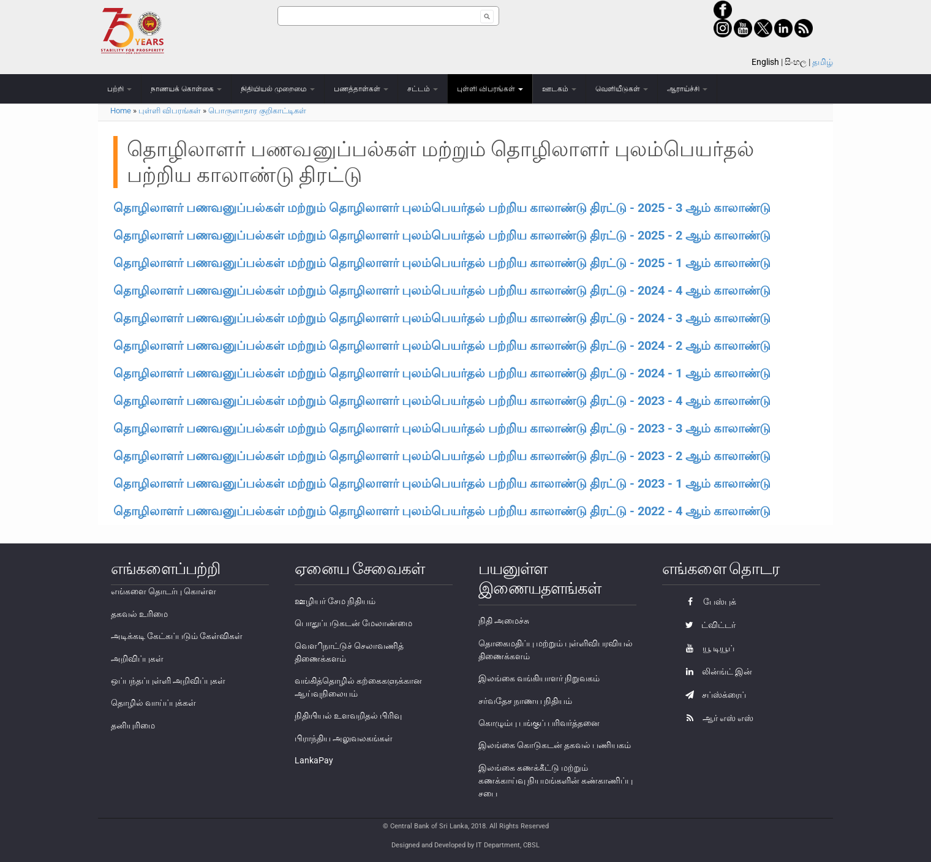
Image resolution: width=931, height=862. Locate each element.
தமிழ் (822, 62)
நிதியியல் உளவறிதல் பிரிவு (348, 715)
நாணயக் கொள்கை (186, 89)
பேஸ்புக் (707, 602)
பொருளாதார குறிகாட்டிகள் (257, 110)
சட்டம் (422, 89)
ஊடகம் (559, 89)
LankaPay (314, 760)
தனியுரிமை (133, 725)
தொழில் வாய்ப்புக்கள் (153, 703)
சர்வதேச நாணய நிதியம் (525, 701)
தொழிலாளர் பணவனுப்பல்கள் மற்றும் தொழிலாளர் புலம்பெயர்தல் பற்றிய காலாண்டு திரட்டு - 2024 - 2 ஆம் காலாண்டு (442, 345)
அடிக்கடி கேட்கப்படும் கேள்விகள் (177, 636)
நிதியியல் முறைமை (278, 89)
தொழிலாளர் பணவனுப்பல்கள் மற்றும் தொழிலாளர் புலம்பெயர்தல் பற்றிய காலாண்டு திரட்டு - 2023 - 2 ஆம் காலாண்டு (442, 455)
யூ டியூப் (706, 648)
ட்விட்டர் (707, 625)
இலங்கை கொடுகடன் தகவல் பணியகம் (554, 745)
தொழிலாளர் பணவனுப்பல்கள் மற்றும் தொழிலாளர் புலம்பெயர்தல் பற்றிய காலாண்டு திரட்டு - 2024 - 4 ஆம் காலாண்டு (442, 290)
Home (120, 110)
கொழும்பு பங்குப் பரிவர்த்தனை (539, 723)
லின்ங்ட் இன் (715, 671)
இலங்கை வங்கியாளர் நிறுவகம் (539, 678)
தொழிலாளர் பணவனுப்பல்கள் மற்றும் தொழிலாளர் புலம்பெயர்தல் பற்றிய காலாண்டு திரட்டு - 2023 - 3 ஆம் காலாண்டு (442, 428)
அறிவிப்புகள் (137, 659)
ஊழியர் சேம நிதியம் (335, 601)
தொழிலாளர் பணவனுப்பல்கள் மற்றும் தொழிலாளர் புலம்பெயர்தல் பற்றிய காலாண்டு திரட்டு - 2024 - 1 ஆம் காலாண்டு (442, 373)
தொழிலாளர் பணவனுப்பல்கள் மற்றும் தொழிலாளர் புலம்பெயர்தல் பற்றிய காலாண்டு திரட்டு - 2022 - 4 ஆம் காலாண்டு (442, 511)
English (765, 62)
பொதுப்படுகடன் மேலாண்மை (353, 623)
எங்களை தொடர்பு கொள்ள (163, 591)
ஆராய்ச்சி (687, 89)
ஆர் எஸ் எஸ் (716, 718)
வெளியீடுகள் (621, 89)
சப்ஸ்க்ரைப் (712, 695)
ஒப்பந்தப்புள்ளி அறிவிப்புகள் (168, 681)
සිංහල (796, 62)
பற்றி (119, 89)
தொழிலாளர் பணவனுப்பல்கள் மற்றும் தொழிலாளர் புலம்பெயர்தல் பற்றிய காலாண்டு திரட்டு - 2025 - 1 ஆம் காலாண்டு (442, 262)
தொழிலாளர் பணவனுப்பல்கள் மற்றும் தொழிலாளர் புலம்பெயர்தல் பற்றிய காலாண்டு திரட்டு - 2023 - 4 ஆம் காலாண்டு (442, 400)
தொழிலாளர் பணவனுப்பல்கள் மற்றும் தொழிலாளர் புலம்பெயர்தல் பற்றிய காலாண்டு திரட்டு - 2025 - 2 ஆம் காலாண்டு (442, 235)
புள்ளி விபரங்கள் (490, 89)
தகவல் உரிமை (139, 614)
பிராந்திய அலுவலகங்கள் (344, 738)
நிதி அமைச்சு (503, 621)
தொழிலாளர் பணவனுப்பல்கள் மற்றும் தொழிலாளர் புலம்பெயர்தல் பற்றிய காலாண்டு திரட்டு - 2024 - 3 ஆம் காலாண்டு (442, 318)
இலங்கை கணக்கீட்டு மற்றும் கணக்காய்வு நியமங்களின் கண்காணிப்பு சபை (555, 780)
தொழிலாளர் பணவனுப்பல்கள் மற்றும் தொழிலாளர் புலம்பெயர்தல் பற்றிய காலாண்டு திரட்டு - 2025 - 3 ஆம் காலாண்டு (442, 207)
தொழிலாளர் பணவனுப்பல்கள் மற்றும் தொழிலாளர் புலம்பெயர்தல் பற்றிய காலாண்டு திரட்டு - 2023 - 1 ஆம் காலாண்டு (442, 483)
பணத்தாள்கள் (361, 89)
